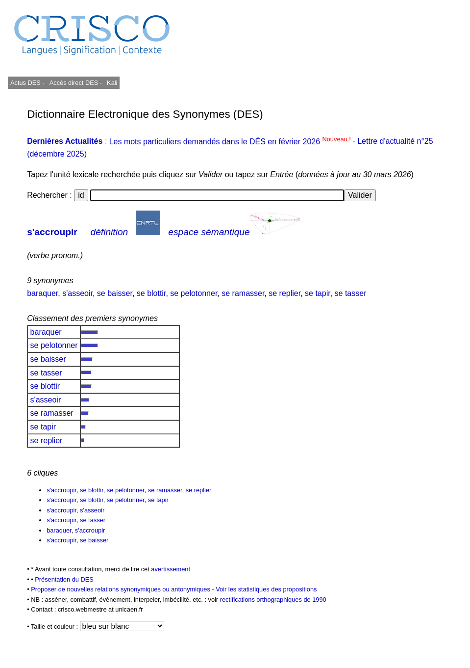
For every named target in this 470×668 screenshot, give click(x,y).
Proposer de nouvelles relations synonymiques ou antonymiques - (123, 589)
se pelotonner (193, 293)
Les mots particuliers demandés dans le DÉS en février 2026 (231, 141)
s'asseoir (77, 293)
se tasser (351, 293)
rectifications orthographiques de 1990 (273, 599)
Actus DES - (27, 82)
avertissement (170, 569)
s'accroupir (52, 232)
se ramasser (243, 293)
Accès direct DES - (75, 82)
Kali (112, 82)
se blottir (151, 293)
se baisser (114, 293)
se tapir (317, 293)
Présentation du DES (64, 579)
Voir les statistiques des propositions (266, 589)
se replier (284, 293)
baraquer (42, 293)
